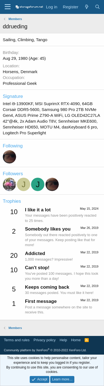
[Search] (97, 7)
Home (76, 340)
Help (63, 340)
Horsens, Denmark (20, 71)
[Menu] (7, 7)
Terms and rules (16, 340)
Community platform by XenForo (45, 350)
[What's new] (86, 7)
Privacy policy (44, 340)
